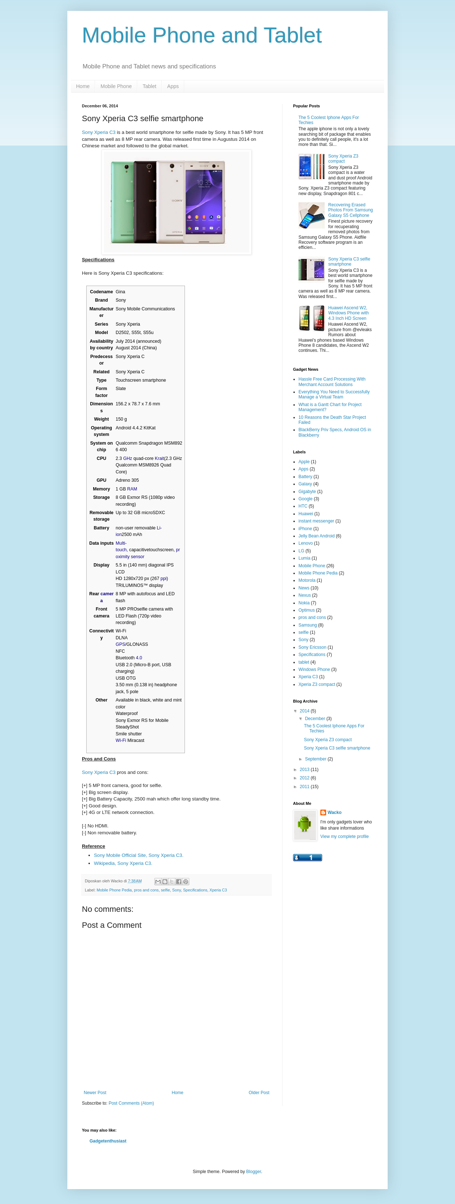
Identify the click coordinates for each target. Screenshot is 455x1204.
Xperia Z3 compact (316, 684)
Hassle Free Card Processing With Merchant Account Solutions (331, 382)
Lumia (304, 558)
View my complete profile (344, 836)
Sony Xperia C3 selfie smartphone (349, 262)
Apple (304, 461)
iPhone (305, 528)
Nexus (304, 595)
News (303, 588)
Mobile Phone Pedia (114, 890)
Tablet (149, 86)
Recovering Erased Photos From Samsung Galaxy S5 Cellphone (350, 210)
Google (305, 498)
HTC (303, 506)
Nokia (304, 602)
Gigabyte (307, 491)
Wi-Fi (121, 740)
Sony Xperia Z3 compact (343, 159)
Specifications (195, 890)
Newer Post (95, 1092)
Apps (173, 86)
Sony (176, 890)
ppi (163, 578)
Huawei (305, 513)
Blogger (253, 1171)
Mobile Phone (116, 86)
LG (301, 550)
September (316, 759)
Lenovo (305, 543)
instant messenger (316, 521)
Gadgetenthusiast (108, 1141)
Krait (159, 458)
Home (83, 86)
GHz (127, 458)
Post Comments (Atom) (131, 1103)
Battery (305, 476)
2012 (305, 777)
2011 (305, 786)
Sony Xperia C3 (98, 132)
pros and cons (146, 890)
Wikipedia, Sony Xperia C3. (123, 863)
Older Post (259, 1092)
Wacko (334, 812)
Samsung (307, 625)
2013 (305, 769)
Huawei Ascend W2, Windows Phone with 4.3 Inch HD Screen (348, 313)
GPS (120, 644)
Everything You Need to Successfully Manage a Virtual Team (333, 394)
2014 (305, 711)
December (316, 718)
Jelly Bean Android (316, 536)
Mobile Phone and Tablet (202, 35)
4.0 (139, 657)
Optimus (306, 610)
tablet (303, 662)
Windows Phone (314, 669)
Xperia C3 (218, 890)
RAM (132, 489)
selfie (165, 890)
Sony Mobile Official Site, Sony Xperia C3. (138, 855)
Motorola (307, 580)
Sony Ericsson (312, 647)
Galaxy (305, 483)
